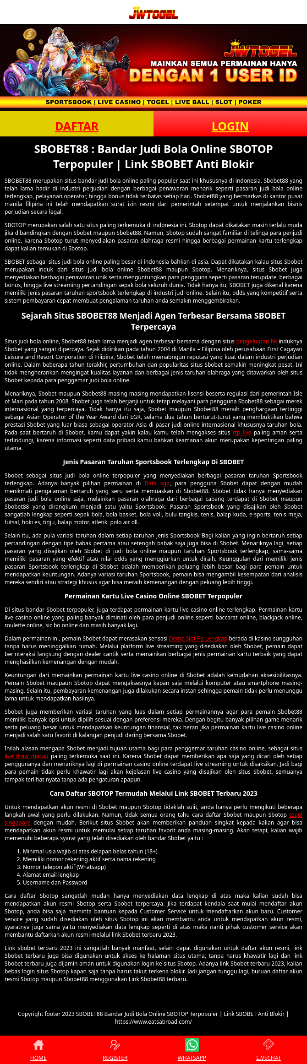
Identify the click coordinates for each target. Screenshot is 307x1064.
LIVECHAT (268, 1050)
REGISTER (115, 1050)
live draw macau (27, 756)
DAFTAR (77, 126)
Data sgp (157, 483)
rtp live (242, 432)
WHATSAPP (192, 1050)
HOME (38, 1050)
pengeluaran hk (256, 341)
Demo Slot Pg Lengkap (198, 638)
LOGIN (230, 126)
